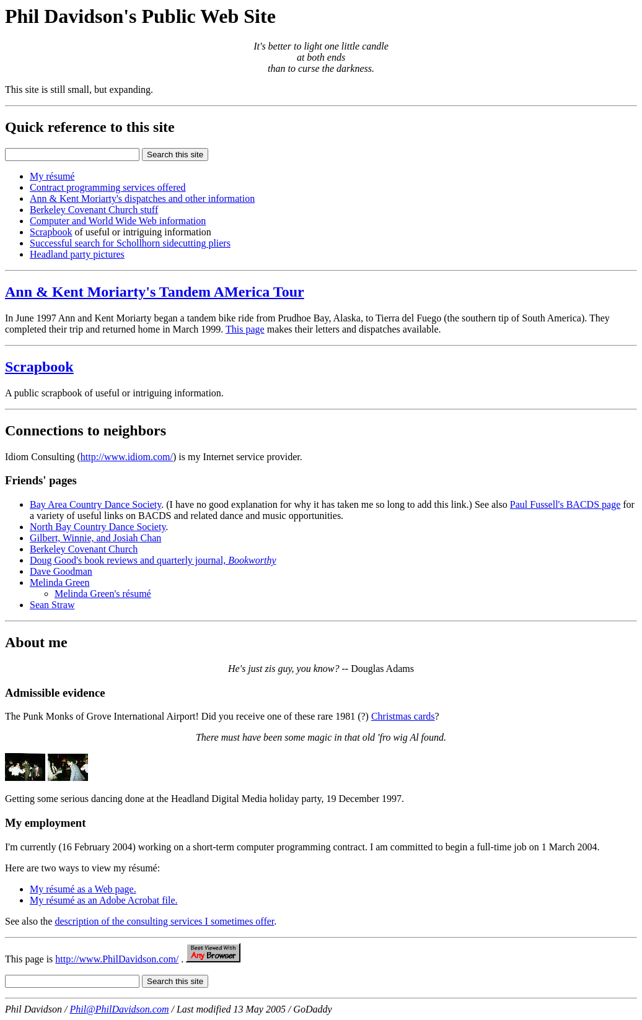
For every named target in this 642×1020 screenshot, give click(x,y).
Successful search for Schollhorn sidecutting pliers (130, 243)
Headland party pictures (77, 254)
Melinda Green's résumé (103, 593)
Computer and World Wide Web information (118, 221)
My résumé (52, 176)
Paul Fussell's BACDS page (565, 504)
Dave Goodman (61, 571)
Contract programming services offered (108, 187)
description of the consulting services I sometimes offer (164, 921)
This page (245, 329)
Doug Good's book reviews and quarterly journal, (153, 560)
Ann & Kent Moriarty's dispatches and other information (142, 198)
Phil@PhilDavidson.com (119, 1009)
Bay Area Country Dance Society (95, 504)
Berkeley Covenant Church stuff (94, 209)
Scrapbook (51, 232)
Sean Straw (52, 604)
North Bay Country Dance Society (97, 526)
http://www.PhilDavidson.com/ (116, 959)
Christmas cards (403, 716)
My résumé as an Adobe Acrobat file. (104, 900)
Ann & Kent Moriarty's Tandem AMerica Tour (154, 292)
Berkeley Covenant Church (84, 549)
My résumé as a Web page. (83, 889)
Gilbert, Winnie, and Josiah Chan (95, 538)
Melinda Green (59, 582)
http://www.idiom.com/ (127, 456)
